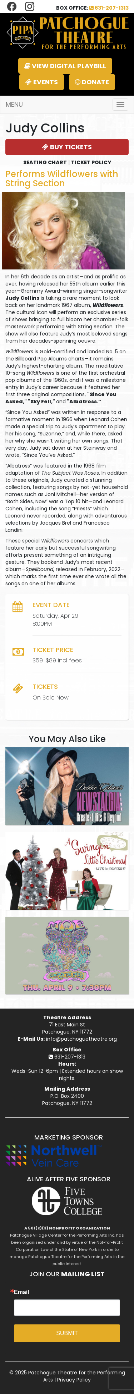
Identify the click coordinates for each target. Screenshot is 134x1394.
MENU (14, 104)
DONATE (92, 81)
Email (21, 1292)
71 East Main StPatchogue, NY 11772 (67, 1028)
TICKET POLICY (91, 162)
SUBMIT (67, 1333)
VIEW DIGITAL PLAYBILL (65, 65)
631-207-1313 (109, 7)
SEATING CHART (45, 162)
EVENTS (41, 81)
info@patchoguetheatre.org (81, 1038)
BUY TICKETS (67, 146)
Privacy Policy (74, 1379)
